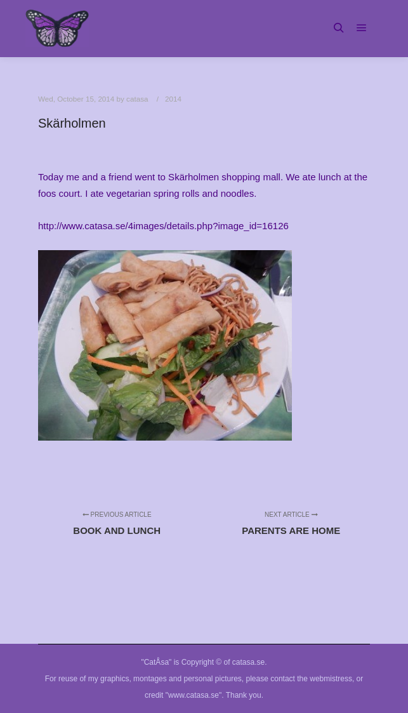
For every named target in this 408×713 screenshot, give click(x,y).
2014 (173, 99)
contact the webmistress (311, 678)
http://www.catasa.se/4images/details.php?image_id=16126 (163, 225)
